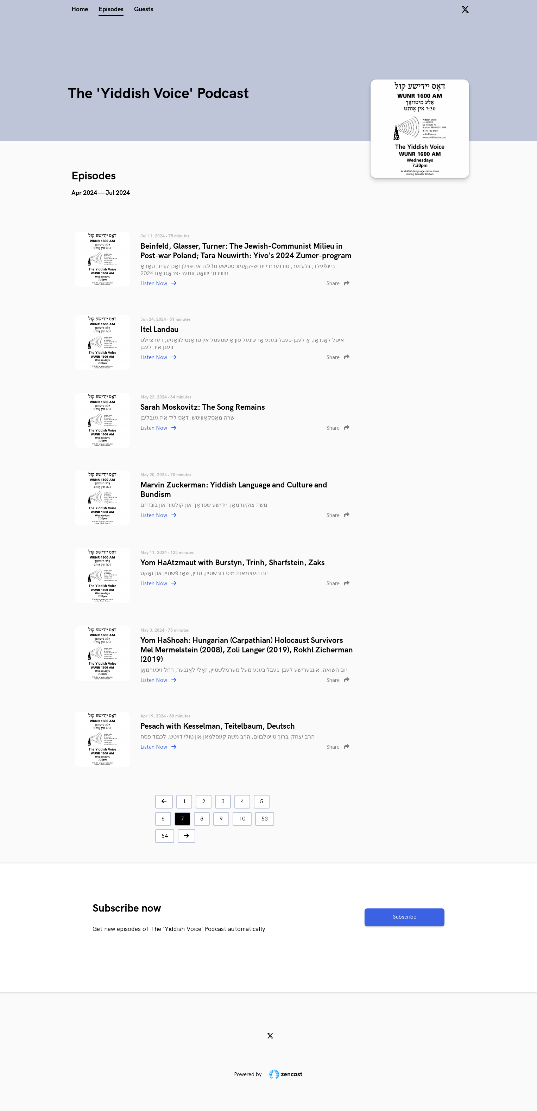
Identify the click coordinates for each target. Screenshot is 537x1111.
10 (242, 819)
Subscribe (404, 917)
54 (165, 836)
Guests (143, 9)
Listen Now (158, 283)
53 (264, 819)
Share (337, 283)
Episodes (111, 9)
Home (79, 9)
